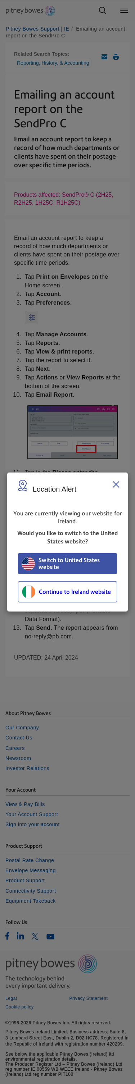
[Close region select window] (115, 484)
